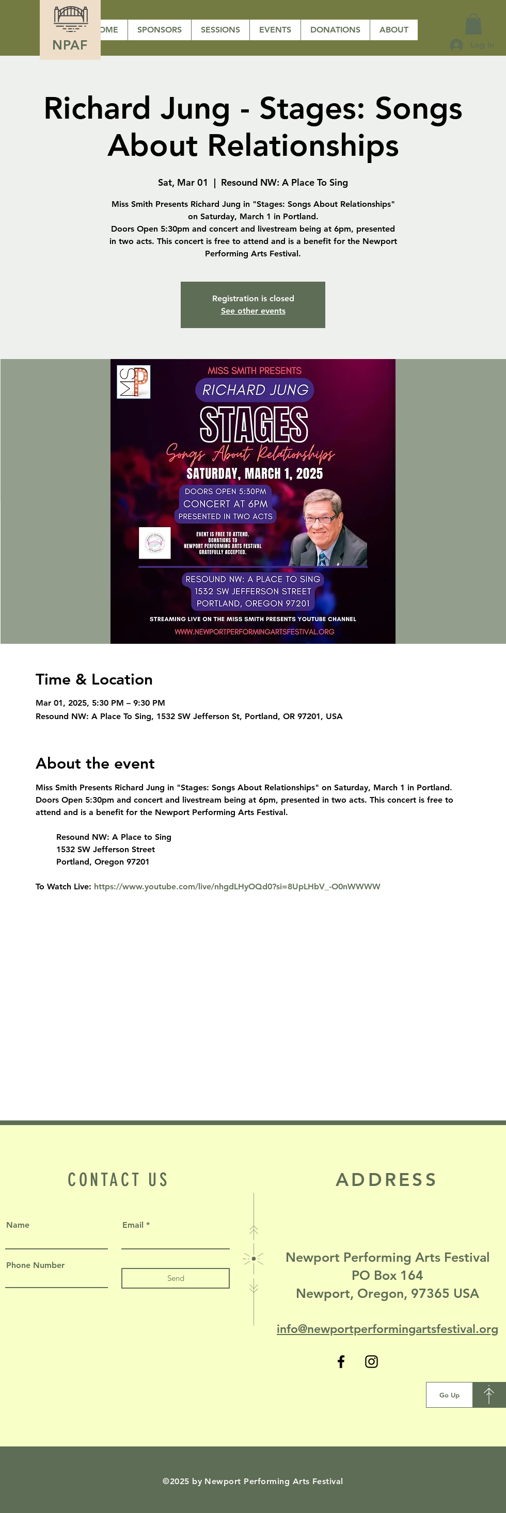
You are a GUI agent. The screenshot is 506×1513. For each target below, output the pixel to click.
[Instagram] (371, 1361)
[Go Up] (449, 1395)
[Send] (175, 1278)
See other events (253, 311)
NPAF (70, 45)
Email (133, 1225)
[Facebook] (341, 1361)
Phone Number (35, 1265)
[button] (335, 30)
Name (17, 1225)
